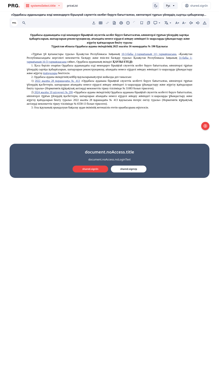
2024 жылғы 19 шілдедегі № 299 (53, 92)
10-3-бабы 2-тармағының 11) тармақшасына (148, 54)
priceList (72, 6)
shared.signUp (128, 169)
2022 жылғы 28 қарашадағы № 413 (57, 80)
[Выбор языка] (170, 5)
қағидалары (50, 73)
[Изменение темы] (155, 5)
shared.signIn (90, 169)
